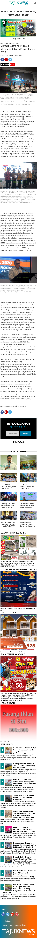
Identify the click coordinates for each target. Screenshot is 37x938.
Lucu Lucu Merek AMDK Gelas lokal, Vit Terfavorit (24, 872)
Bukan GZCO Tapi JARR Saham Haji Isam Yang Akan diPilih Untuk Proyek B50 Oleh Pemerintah (24, 783)
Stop (12, 64)
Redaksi (4, 925)
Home (1, 43)
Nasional (11, 43)
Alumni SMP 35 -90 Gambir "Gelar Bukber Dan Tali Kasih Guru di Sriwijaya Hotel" (24, 813)
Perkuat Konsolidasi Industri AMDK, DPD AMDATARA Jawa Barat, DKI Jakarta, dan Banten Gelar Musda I (28, 507)
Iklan (24, 925)
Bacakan (5, 64)
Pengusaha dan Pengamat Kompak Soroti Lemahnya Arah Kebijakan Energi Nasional (28, 526)
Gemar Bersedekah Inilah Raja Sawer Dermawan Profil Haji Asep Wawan (24, 750)
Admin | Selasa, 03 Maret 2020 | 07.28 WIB (11, 55)
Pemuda (17, 43)
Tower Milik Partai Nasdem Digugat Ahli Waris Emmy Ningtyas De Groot (23, 798)
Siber (10, 925)
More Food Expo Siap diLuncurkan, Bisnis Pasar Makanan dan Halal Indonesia (24, 829)
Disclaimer (17, 925)
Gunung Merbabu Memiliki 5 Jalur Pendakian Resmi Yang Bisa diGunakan (24, 766)
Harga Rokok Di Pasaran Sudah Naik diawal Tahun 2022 (24, 858)
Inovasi (6, 43)
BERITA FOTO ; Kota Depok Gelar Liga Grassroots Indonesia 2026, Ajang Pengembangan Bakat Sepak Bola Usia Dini (17, 889)
